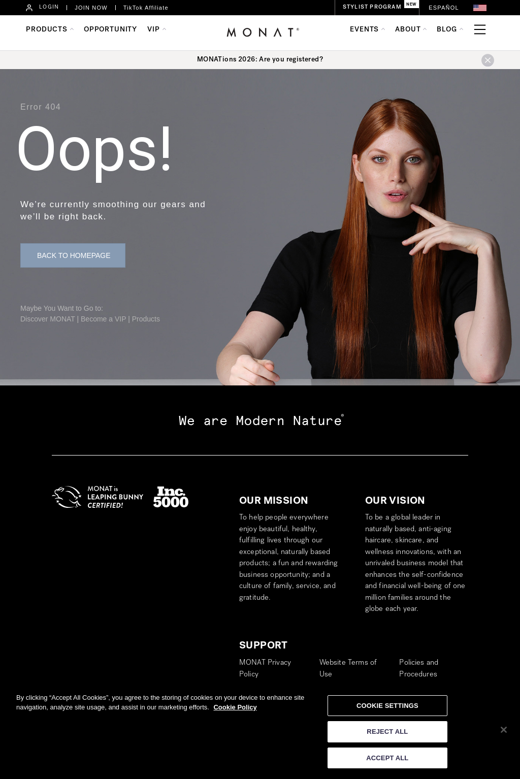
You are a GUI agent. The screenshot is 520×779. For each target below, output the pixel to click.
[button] (479, 8)
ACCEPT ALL (387, 761)
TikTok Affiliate (146, 8)
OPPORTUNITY (110, 30)
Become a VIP (103, 319)
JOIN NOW (91, 8)
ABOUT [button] (407, 30)
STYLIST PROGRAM (372, 7)
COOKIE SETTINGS (387, 708)
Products (146, 319)
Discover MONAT (47, 319)
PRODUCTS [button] (47, 30)
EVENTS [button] (364, 30)
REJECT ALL (387, 735)
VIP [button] (153, 30)
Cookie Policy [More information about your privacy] (234, 711)
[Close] (504, 733)
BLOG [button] (447, 30)
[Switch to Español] (444, 8)
